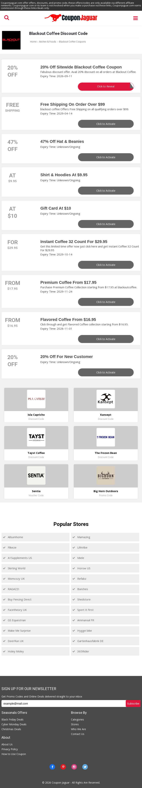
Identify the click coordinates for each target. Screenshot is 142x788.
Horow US (81, 568)
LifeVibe (79, 547)
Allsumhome (13, 537)
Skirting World (14, 568)
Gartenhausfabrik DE (88, 641)
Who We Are (78, 729)
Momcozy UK (14, 578)
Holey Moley (13, 651)
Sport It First (83, 610)
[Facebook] (52, 767)
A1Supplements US (17, 558)
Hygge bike (82, 630)
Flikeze (9, 547)
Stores (75, 724)
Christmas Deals (11, 729)
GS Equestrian (14, 620)
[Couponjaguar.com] (71, 22)
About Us (7, 744)
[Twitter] (85, 767)
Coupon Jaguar (61, 782)
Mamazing (81, 537)
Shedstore (81, 599)
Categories (77, 719)
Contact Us (77, 734)
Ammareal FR (83, 620)
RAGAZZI (11, 589)
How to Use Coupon (13, 754)
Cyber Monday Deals (13, 724)
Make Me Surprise (17, 630)
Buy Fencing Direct (17, 599)
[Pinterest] (63, 767)
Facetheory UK (15, 610)
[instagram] (74, 767)
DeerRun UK (13, 641)
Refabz (79, 578)
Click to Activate (105, 124)
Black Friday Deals (12, 719)
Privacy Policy (9, 749)
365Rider (80, 651)
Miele (78, 558)
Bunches (80, 589)
